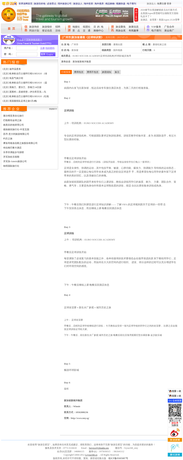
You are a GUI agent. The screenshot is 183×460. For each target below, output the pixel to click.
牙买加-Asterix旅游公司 (15, 161)
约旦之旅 (7, 138)
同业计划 (34, 30)
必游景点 (51, 3)
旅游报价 (47, 26)
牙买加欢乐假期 (11, 156)
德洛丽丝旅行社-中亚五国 (16, 129)
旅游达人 (77, 3)
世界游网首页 (25, 3)
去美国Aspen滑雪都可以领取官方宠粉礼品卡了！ (159, 15)
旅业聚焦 (121, 26)
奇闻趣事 (134, 30)
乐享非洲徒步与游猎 (13, 152)
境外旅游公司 (64, 3)
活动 (57, 30)
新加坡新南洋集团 (82, 61)
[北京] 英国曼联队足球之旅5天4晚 (20, 101)
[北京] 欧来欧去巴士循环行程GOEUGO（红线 (26, 96)
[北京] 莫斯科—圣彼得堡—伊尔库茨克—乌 (24, 91)
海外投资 (88, 3)
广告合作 (169, 26)
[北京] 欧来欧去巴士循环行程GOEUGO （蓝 (25, 82)
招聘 (57, 26)
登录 (169, 3)
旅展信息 (134, 26)
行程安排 (66, 72)
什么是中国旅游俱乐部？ (29, 39)
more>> (53, 109)
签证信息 (47, 30)
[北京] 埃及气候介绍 (13, 78)
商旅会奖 (121, 30)
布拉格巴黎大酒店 (12, 147)
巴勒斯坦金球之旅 (12, 120)
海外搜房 (99, 3)
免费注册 (161, 3)
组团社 (86, 26)
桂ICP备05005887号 (118, 458)
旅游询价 (34, 26)
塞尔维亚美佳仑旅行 (13, 115)
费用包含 (78, 72)
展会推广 (169, 30)
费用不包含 (92, 72)
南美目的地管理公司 (13, 125)
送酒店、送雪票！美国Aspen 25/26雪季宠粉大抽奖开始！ (160, 21)
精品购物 (110, 3)
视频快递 (120, 3)
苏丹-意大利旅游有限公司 (16, 134)
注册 (42, 48)
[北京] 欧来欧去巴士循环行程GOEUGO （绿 (25, 73)
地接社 (76, 26)
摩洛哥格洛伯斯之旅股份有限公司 (20, 143)
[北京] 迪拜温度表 (12, 69)
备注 (117, 72)
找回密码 (50, 48)
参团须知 (106, 72)
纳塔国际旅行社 (11, 166)
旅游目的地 (39, 3)
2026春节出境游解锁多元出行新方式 (158, 10)
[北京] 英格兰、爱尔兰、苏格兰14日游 (22, 87)
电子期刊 (131, 3)
